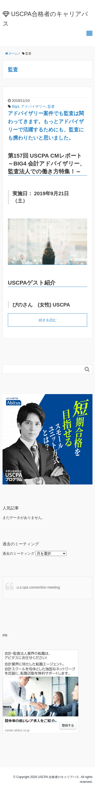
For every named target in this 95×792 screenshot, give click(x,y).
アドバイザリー (33, 106)
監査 (51, 106)
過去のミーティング (18, 553)
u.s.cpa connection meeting (38, 587)
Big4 (15, 106)
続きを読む (47, 320)
